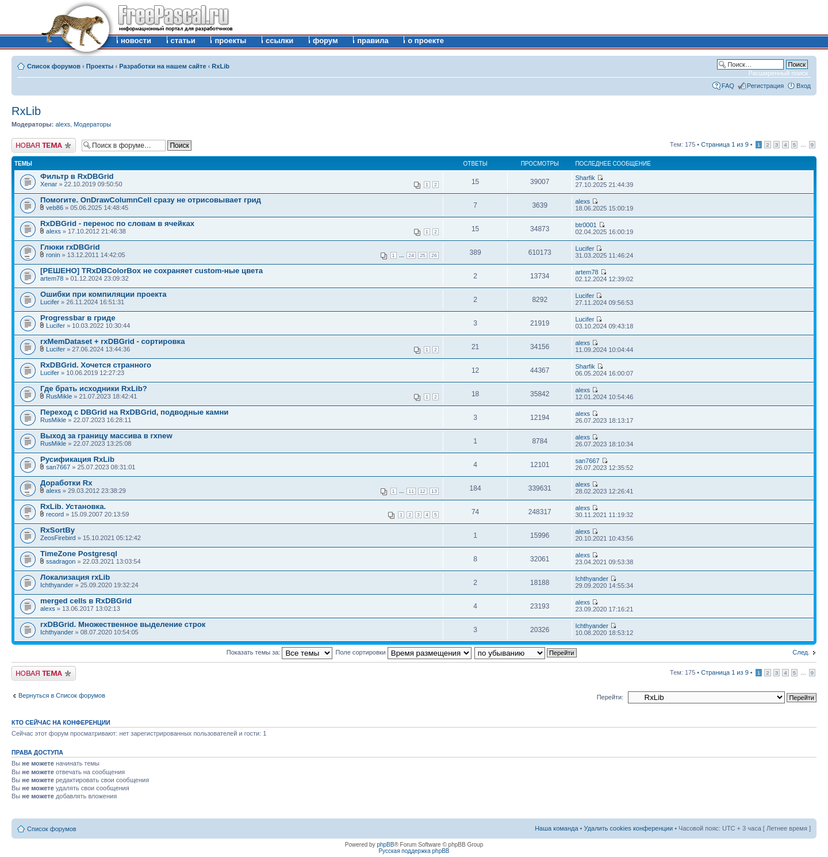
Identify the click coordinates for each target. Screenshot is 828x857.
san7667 (58, 467)
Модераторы (92, 124)
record (55, 514)
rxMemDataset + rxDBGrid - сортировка (112, 341)
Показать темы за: (280, 652)
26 (434, 255)
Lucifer (584, 248)
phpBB (385, 844)
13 (434, 491)
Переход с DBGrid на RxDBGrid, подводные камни (134, 412)
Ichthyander (56, 584)
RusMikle (59, 396)
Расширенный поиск (778, 73)
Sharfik (585, 177)
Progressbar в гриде (78, 317)
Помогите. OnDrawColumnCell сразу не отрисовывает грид (150, 200)
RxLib (220, 66)
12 (422, 491)
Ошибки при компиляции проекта (103, 294)
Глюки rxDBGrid (69, 247)
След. (801, 652)
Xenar (48, 184)
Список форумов (53, 66)
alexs (62, 124)
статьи (183, 40)
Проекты (100, 66)
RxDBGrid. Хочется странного (95, 365)
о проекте (426, 40)
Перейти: (610, 697)
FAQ (728, 85)
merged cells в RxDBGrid (86, 600)
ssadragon (60, 561)
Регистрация (765, 85)
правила (373, 40)
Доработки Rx (66, 483)
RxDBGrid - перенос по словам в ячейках (117, 223)
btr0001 (585, 224)
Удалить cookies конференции (628, 828)
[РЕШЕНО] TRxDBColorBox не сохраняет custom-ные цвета (151, 270)
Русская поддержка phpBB (413, 851)
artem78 (51, 278)
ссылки (279, 40)
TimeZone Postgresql (78, 553)
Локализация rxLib (75, 577)
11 (411, 491)
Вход (803, 85)
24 (411, 255)
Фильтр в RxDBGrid (77, 176)
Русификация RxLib (77, 459)
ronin (53, 254)
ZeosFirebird (58, 537)
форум (325, 40)
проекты (230, 40)
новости (136, 40)
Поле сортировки (403, 652)
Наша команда (556, 828)
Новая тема (44, 145)
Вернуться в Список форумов (61, 695)
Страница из (724, 144)
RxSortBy (57, 530)
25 (422, 255)
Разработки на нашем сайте (162, 66)
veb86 (54, 207)
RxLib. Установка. (73, 506)
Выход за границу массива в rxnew (106, 435)
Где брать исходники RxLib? (93, 388)
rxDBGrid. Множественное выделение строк (122, 624)
